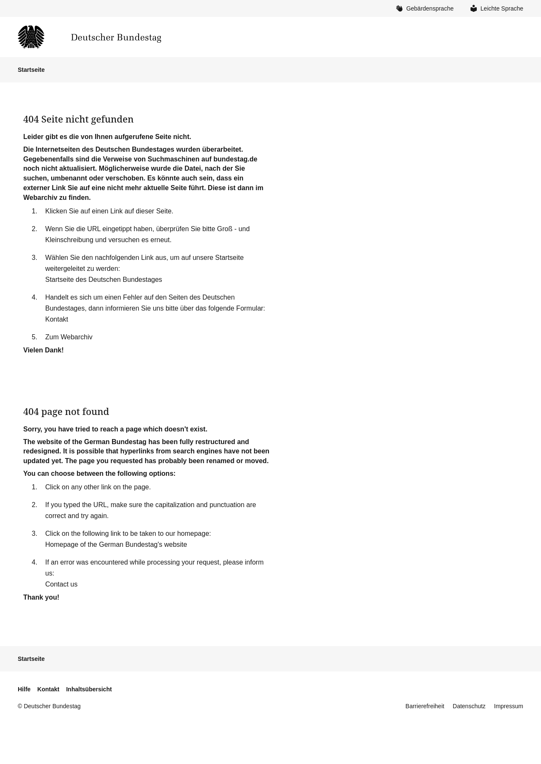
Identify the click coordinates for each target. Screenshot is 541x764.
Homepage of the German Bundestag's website (116, 544)
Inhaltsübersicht (89, 689)
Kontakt (56, 319)
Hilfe (24, 689)
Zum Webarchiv (69, 337)
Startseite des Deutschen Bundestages (103, 279)
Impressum (508, 706)
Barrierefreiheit (424, 706)
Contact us (61, 584)
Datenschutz (469, 706)
